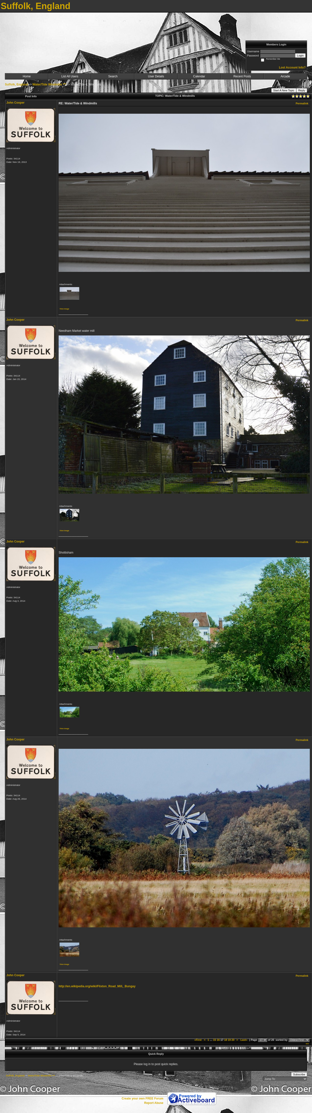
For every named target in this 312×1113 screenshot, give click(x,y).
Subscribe (299, 1074)
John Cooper (15, 102)
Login (300, 55)
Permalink (302, 103)
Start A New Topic (283, 90)
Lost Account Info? (292, 67)
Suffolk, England (16, 84)
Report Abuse (153, 1103)
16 (218, 1039)
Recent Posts (242, 76)
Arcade (285, 76)
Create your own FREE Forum (142, 1098)
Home (27, 76)
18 (225, 1039)
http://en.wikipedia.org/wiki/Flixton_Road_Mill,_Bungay (97, 986)
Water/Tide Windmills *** (49, 84)
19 (229, 1039)
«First (198, 1039)
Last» (244, 1039)
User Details (156, 76)
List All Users (69, 76)
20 (233, 1039)
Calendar (199, 76)
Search (112, 76)
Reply (301, 90)
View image (64, 309)
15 (214, 1039)
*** (307, 1044)
